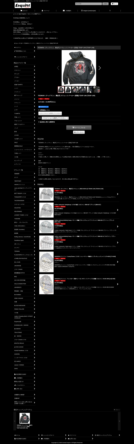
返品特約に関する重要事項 (46, 122)
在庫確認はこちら (44, 110)
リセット (117, 409)
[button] (110, 11)
